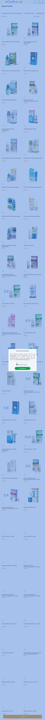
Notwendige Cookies (23, 362)
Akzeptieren (22, 368)
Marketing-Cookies (22, 364)
